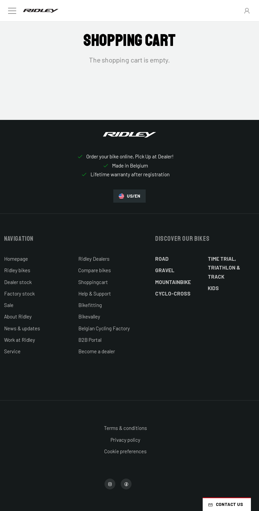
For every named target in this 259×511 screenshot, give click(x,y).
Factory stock (19, 293)
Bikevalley (89, 316)
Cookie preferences (125, 451)
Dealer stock (18, 282)
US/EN (129, 196)
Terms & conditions (125, 428)
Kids (213, 288)
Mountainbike (173, 282)
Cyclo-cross (173, 293)
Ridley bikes (17, 270)
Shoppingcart (93, 282)
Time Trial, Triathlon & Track (224, 268)
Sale (8, 305)
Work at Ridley (19, 340)
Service (12, 351)
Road (162, 259)
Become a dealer (96, 351)
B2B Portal (90, 340)
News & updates (22, 328)
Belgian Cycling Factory (104, 328)
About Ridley (18, 316)
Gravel (164, 270)
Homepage (16, 259)
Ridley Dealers (94, 259)
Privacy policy (125, 440)
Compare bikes (94, 270)
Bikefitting (90, 305)
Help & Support (94, 293)
